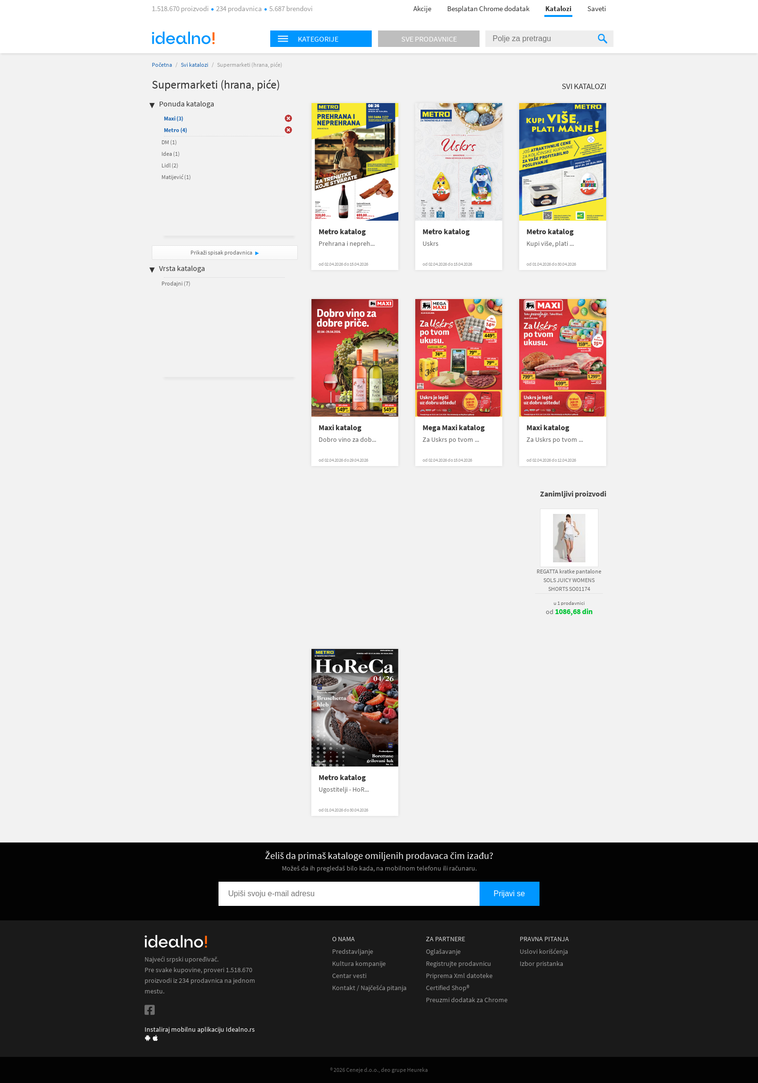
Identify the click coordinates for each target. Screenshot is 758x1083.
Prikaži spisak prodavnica (221, 252)
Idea (170, 153)
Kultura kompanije (359, 964)
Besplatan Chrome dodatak (488, 8)
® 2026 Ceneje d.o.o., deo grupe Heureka (379, 1069)
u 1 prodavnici (569, 603)
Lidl (169, 165)
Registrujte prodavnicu (458, 964)
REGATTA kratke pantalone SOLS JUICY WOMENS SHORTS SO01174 (569, 580)
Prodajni (175, 283)
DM (169, 142)
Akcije (422, 8)
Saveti (596, 8)
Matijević (176, 176)
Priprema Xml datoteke (459, 976)
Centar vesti (349, 976)
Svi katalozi (194, 64)
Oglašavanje (443, 952)
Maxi (173, 118)
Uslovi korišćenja (544, 952)
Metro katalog (342, 231)
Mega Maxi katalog (454, 427)
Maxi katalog (340, 427)
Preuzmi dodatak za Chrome (467, 1000)
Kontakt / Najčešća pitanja (369, 988)
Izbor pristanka (541, 964)
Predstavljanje (352, 952)
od (569, 611)
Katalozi (558, 8)
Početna (162, 64)
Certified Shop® (447, 988)
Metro (175, 130)
